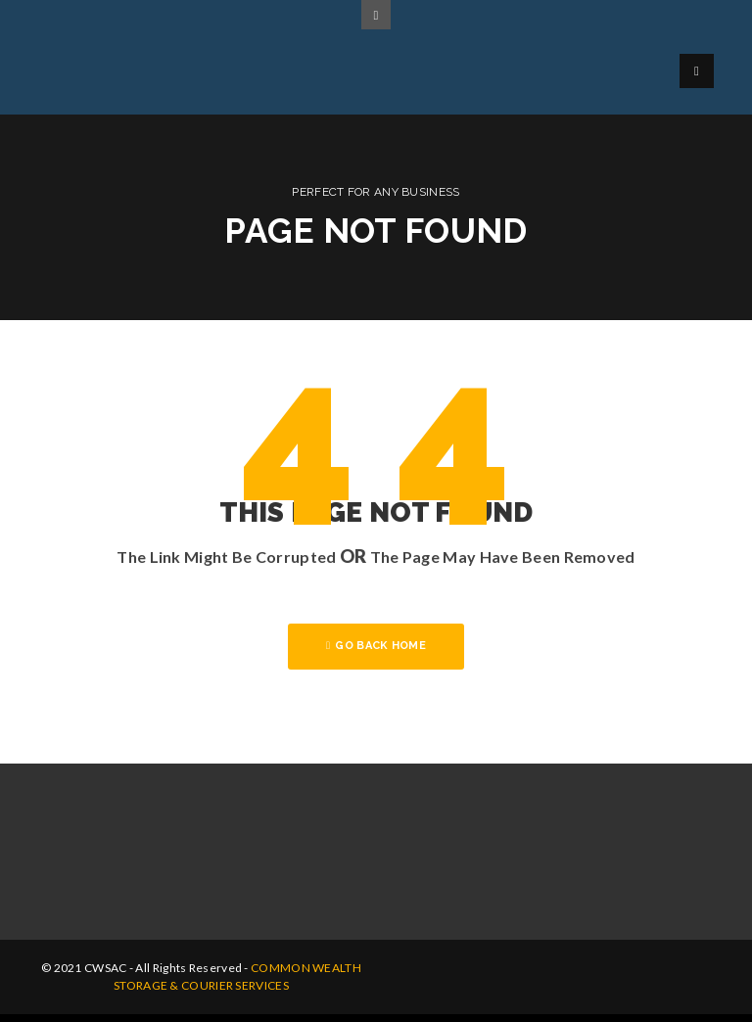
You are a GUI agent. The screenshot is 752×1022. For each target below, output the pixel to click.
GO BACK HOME (376, 645)
